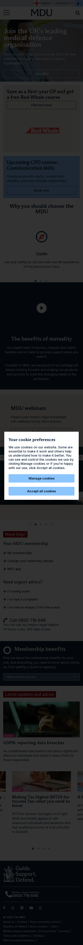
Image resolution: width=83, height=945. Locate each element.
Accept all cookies (41, 491)
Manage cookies (42, 478)
